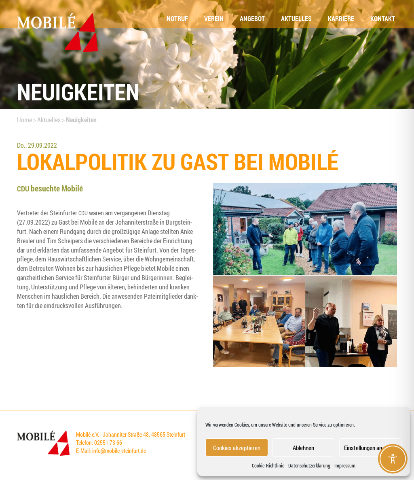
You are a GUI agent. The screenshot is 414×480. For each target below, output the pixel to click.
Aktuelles (49, 119)
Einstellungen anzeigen (370, 448)
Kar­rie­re (341, 18)
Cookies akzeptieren (236, 448)
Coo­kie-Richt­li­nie (268, 465)
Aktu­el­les (296, 18)
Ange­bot (252, 18)
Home (24, 119)
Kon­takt (382, 18)
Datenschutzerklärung (309, 465)
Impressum (344, 465)
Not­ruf (177, 18)
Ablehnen (303, 448)
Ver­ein (214, 18)
